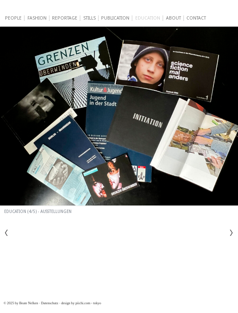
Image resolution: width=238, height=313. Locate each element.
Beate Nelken (67, 9)
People (13, 18)
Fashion (37, 18)
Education (147, 18)
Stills (89, 18)
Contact (196, 18)
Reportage (64, 18)
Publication (115, 18)
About (173, 18)
